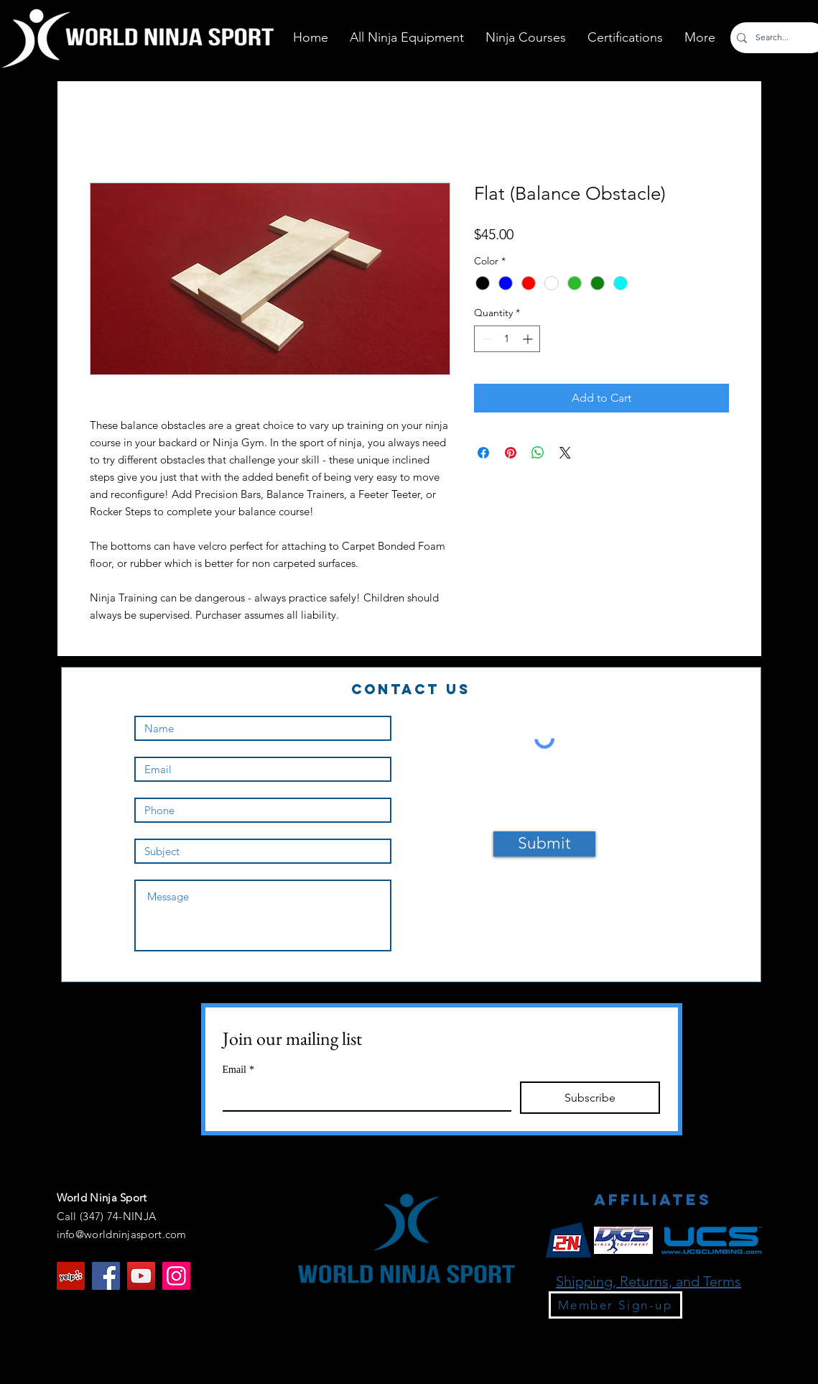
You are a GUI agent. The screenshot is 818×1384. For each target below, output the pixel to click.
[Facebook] (106, 1276)
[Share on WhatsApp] (538, 452)
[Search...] (776, 37)
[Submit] (544, 844)
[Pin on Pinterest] (510, 452)
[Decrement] (485, 338)
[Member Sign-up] (615, 1305)
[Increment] (529, 338)
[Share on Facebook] (483, 452)
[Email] (363, 1095)
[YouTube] (141, 1276)
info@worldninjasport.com (122, 1234)
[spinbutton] (507, 338)
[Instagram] (176, 1276)
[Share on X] (565, 452)
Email (238, 1070)
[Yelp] (71, 1276)
